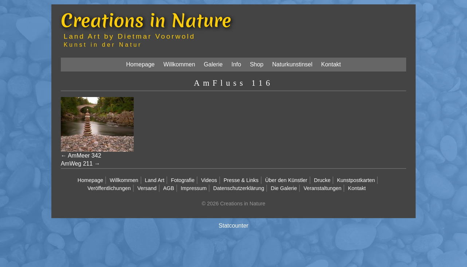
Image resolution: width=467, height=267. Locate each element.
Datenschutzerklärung (238, 188)
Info (236, 64)
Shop (256, 64)
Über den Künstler (286, 180)
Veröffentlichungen (109, 188)
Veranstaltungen (322, 188)
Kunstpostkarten (356, 180)
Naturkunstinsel (292, 64)
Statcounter (233, 225)
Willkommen (179, 64)
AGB (168, 188)
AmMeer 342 (84, 155)
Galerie (213, 64)
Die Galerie (284, 188)
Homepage (140, 64)
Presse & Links (241, 180)
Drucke (322, 180)
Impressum (194, 188)
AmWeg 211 (77, 163)
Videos (209, 180)
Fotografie (183, 180)
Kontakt (331, 64)
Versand (147, 188)
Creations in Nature (146, 20)
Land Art (155, 180)
